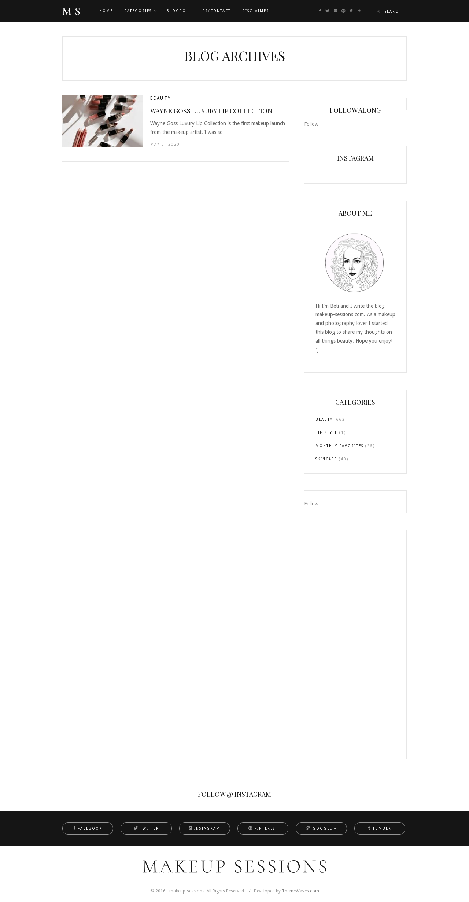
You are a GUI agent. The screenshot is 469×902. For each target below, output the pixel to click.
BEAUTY (160, 98)
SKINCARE (326, 459)
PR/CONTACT (217, 11)
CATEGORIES (138, 11)
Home (106, 11)
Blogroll (178, 11)
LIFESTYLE (326, 433)
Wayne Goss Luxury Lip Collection (211, 110)
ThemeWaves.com (300, 891)
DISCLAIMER (255, 11)
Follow (311, 124)
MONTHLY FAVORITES (339, 446)
